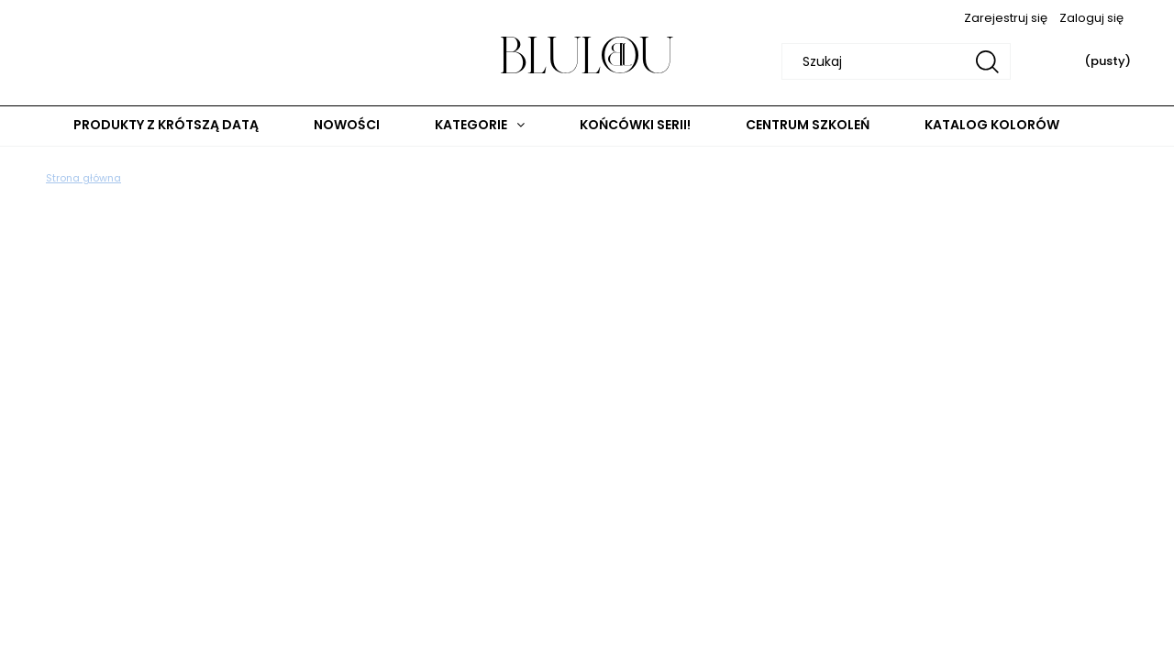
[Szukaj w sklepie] (899, 61)
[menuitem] (166, 125)
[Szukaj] (987, 61)
